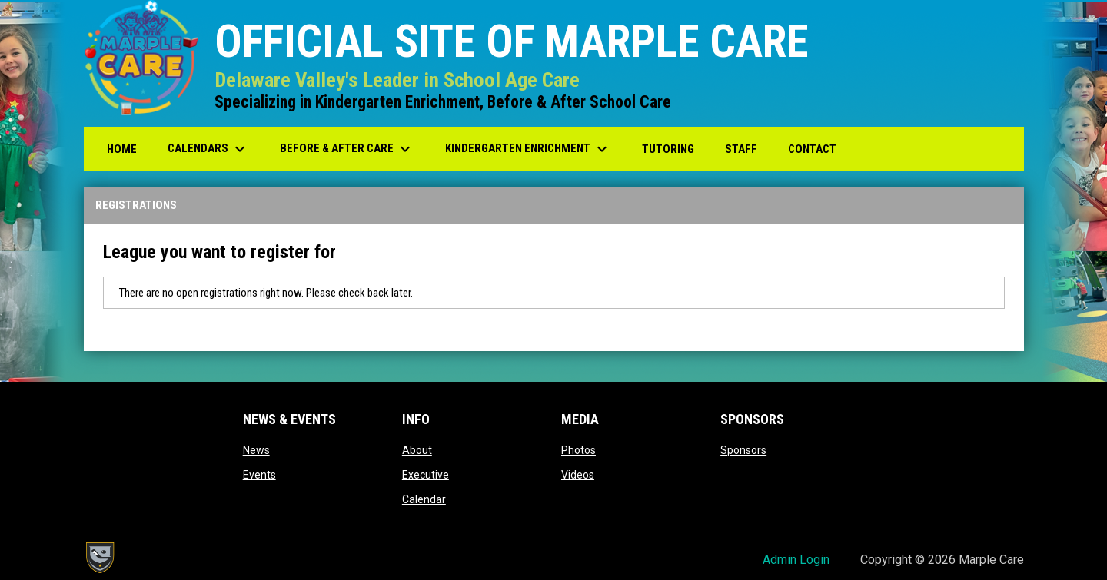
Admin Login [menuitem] (796, 559)
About (417, 450)
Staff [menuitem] (741, 149)
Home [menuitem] (122, 149)
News (256, 450)
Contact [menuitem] (812, 149)
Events (259, 475)
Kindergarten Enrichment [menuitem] (528, 149)
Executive (425, 475)
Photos (578, 450)
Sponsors (743, 450)
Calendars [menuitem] (208, 149)
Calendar (424, 499)
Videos (577, 475)
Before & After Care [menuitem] (347, 149)
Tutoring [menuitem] (668, 149)
